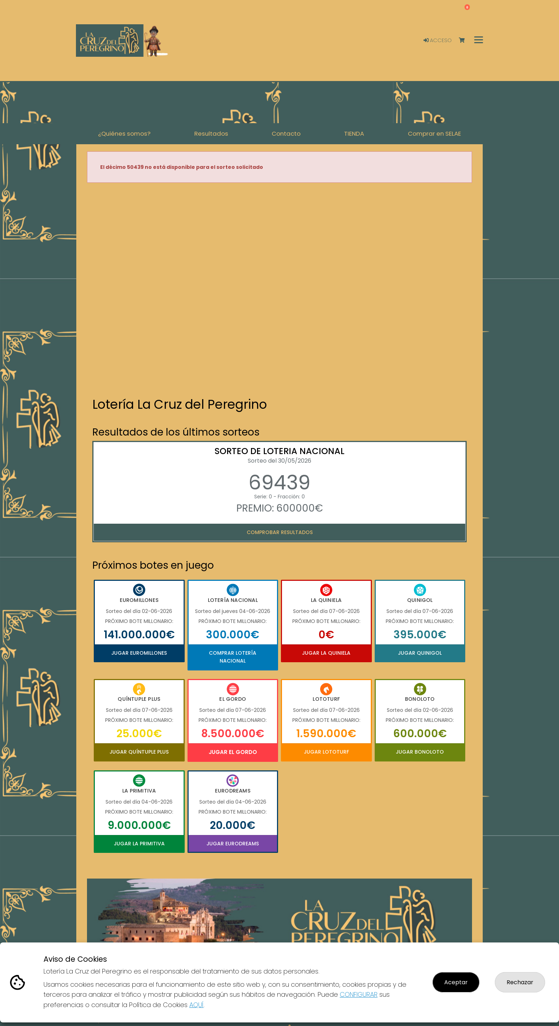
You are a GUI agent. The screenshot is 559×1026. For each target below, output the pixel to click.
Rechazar (520, 982)
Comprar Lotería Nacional (232, 656)
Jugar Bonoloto (420, 751)
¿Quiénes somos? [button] (124, 133)
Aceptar (456, 982)
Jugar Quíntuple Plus (139, 751)
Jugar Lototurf (326, 751)
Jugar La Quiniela (326, 653)
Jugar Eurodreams (232, 843)
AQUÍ (196, 1004)
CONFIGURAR (359, 994)
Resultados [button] (211, 133)
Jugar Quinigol (420, 653)
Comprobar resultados (280, 532)
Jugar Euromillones (139, 653)
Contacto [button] (286, 133)
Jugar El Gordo (233, 752)
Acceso (438, 40)
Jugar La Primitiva (139, 843)
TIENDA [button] (354, 133)
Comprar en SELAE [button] (434, 133)
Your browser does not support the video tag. (279, 290)
